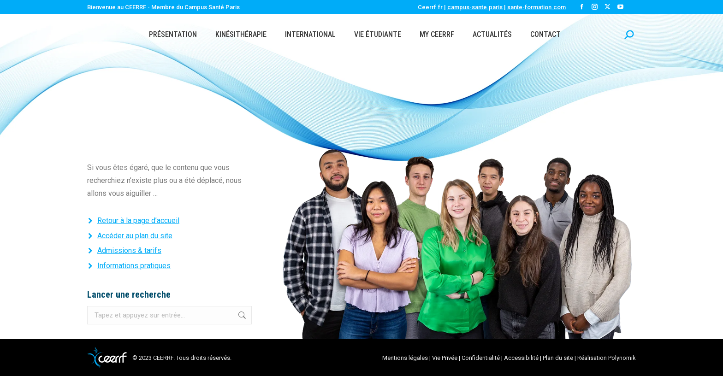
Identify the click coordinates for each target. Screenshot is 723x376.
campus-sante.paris (475, 7)
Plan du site (558, 357)
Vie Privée (444, 357)
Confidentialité (481, 357)
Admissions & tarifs (129, 250)
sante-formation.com (536, 7)
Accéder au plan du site (134, 235)
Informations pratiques (134, 265)
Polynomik (622, 357)
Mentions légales (405, 357)
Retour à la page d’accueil (138, 220)
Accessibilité (521, 357)
